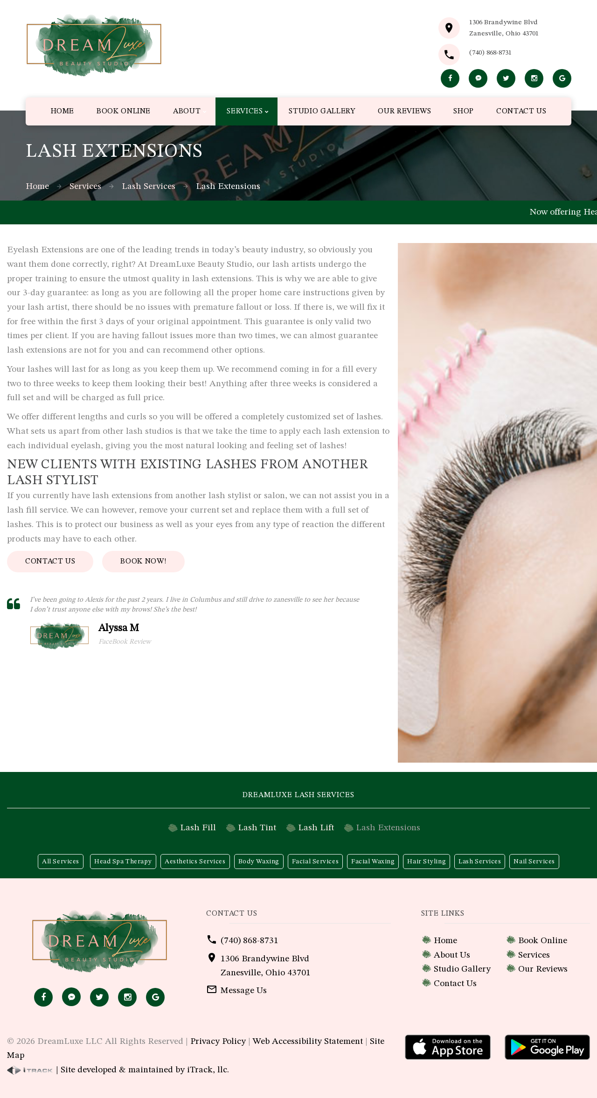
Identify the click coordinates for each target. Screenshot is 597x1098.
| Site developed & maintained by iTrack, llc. (118, 1070)
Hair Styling (426, 861)
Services (85, 186)
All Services (60, 861)
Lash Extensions (388, 828)
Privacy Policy (218, 1041)
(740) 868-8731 (490, 52)
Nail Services (534, 861)
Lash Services (148, 186)
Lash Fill (198, 828)
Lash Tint (257, 828)
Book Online (542, 940)
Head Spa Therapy (123, 861)
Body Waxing (258, 861)
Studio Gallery (462, 969)
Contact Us (50, 561)
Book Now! (143, 561)
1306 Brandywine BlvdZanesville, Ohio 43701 (504, 28)
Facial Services (315, 861)
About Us (452, 955)
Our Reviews (543, 969)
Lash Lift (316, 828)
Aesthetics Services (195, 861)
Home (37, 186)
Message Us (244, 990)
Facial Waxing (373, 861)
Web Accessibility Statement (308, 1041)
